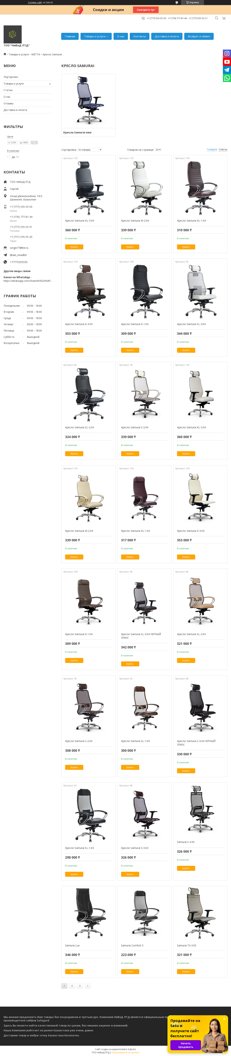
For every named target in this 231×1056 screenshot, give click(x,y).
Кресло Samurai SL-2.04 (79, 427)
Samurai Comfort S (132, 945)
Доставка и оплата (167, 36)
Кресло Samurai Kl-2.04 (135, 220)
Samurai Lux (72, 945)
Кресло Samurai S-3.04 (134, 848)
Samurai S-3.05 (186, 842)
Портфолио (11, 77)
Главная (70, 36)
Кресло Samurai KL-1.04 (191, 220)
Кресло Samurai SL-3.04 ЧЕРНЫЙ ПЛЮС (141, 635)
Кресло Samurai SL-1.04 (135, 741)
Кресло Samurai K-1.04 (134, 324)
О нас (120, 36)
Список (223, 149)
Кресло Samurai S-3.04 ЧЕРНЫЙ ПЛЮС (196, 742)
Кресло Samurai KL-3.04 (79, 220)
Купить (74, 247)
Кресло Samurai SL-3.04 (191, 324)
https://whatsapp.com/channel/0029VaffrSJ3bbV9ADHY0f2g (28, 280)
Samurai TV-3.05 (186, 945)
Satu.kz (132, 1049)
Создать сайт (35, 2)
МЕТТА (35, 54)
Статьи (8, 90)
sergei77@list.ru (19, 247)
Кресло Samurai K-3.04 (78, 324)
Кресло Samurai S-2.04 (134, 427)
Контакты (139, 36)
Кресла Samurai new (77, 132)
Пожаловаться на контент (125, 1052)
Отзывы (8, 103)
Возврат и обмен (199, 36)
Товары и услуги (94, 36)
